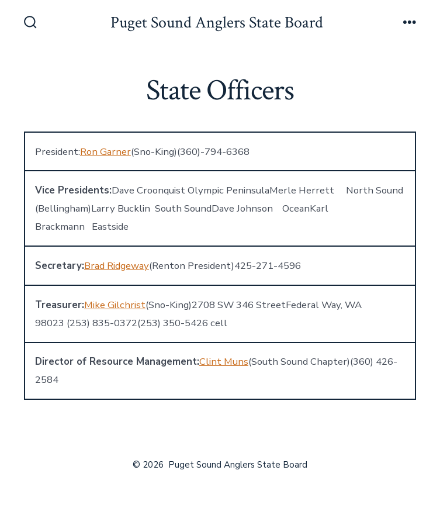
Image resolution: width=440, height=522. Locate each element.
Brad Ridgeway (116, 265)
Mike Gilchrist (114, 305)
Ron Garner (105, 151)
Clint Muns (223, 361)
